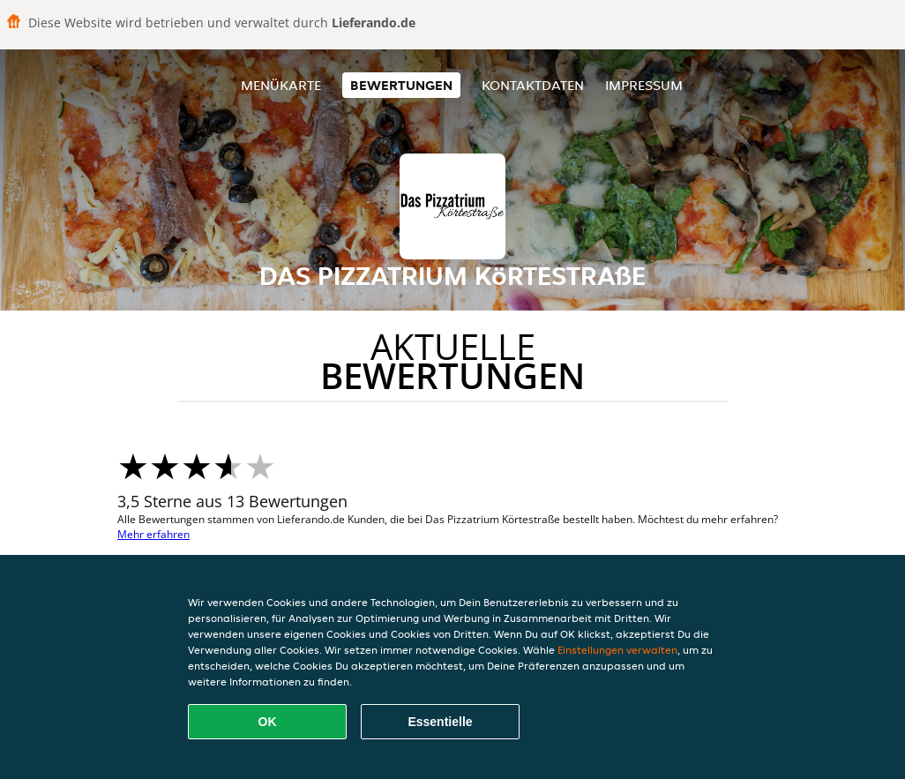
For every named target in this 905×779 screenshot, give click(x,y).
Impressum (644, 85)
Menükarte (281, 85)
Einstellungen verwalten (617, 649)
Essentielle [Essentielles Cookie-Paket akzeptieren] (440, 722)
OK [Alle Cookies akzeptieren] (267, 722)
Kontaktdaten (533, 85)
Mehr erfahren (153, 534)
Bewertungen (401, 85)
